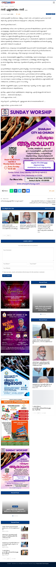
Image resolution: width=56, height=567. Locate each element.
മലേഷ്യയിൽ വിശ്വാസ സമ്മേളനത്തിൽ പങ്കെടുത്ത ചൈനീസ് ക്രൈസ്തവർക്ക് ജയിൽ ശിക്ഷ (42, 202)
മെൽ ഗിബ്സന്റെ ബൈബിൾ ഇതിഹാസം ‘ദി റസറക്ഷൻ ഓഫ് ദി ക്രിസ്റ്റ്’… (43, 308)
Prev (4, 235)
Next (8, 235)
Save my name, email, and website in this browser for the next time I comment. (24, 272)
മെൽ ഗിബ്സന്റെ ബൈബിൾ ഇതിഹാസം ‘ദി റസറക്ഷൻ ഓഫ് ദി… (15, 510)
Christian (5, 222)
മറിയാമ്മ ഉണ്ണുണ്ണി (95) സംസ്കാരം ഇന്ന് (12, 201)
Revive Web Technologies (42, 563)
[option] (15, 506)
